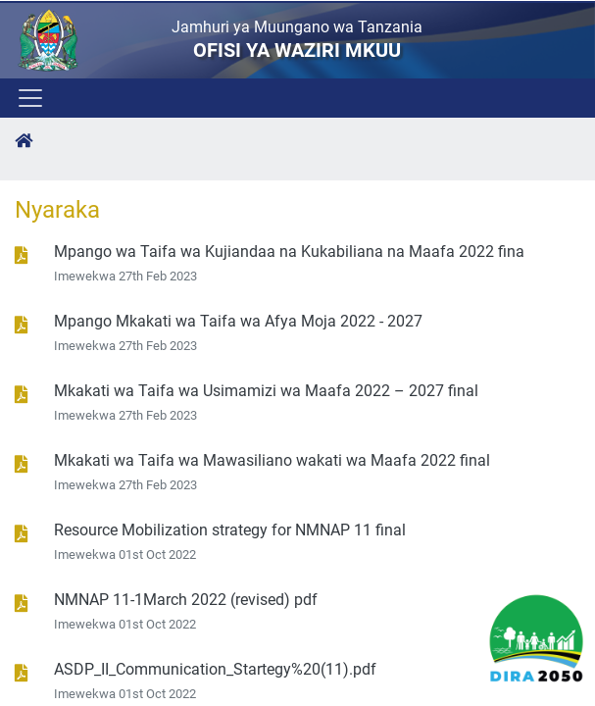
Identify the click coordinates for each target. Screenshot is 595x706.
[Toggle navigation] (29, 98)
